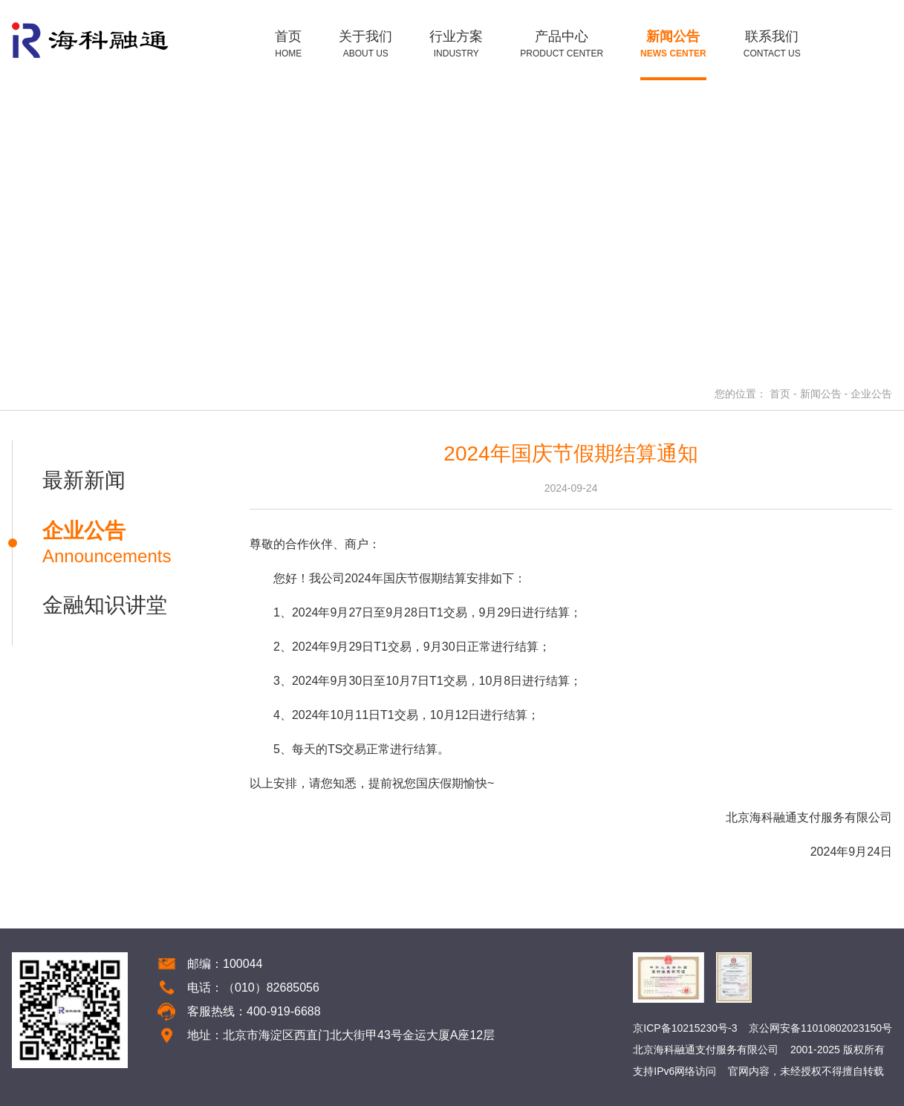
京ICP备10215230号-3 (685, 1028)
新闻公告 (821, 394)
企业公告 (871, 394)
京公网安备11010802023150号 (820, 1028)
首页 (780, 394)
